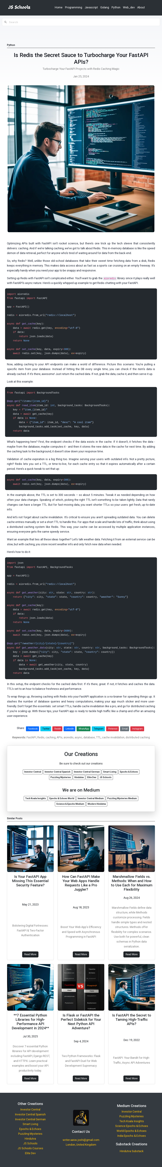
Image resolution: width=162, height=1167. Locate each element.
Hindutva (30, 1138)
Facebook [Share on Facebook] (33, 728)
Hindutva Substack (131, 1151)
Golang (104, 7)
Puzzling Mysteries (30, 1133)
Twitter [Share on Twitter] (46, 728)
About (141, 7)
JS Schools (30, 1143)
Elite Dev (30, 1153)
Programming (73, 7)
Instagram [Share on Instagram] (137, 728)
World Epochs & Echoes (131, 1130)
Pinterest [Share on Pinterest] (112, 728)
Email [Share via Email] (125, 728)
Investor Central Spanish (30, 1114)
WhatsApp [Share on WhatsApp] (84, 728)
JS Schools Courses (30, 1148)
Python (116, 7)
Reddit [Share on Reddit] (57, 728)
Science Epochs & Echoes (131, 1126)
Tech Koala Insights (131, 1121)
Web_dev (129, 7)
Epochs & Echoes (30, 1129)
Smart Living (30, 1124)
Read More (30, 954)
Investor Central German (30, 1119)
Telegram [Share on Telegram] (98, 728)
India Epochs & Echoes (131, 1135)
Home (58, 7)
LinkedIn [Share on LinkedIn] (70, 728)
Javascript (91, 7)
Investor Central (30, 1109)
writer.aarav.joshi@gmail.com (81, 1140)
